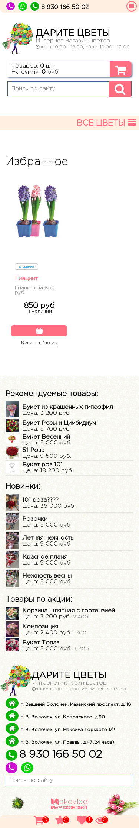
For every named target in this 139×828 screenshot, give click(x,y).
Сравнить (26, 267)
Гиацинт (26, 278)
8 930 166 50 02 (54, 754)
